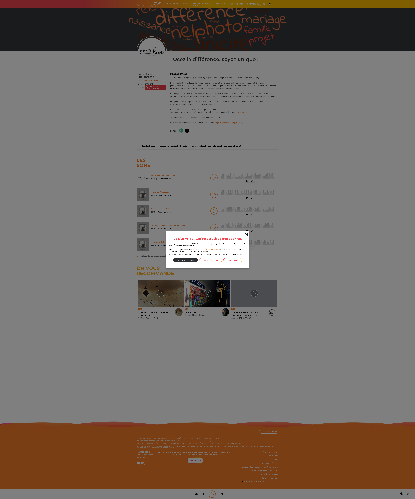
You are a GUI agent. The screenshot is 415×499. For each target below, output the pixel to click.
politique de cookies (208, 249)
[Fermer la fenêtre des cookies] (246, 234)
